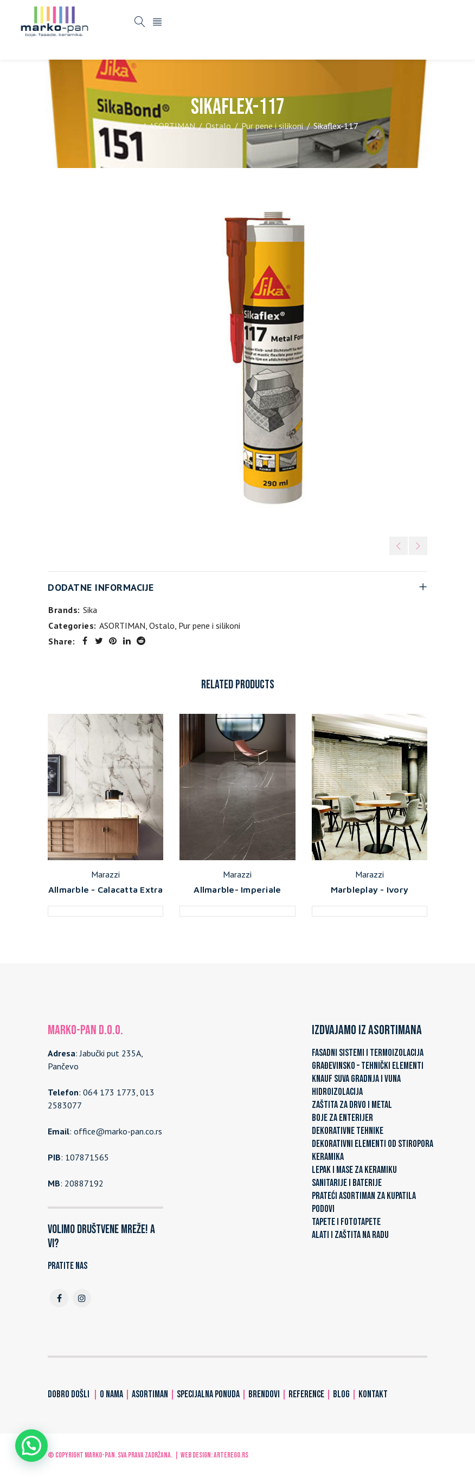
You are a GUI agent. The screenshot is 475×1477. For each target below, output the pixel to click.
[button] (31, 1445)
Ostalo (218, 125)
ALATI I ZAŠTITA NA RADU (350, 1235)
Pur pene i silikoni (272, 125)
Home (128, 125)
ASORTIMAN (172, 125)
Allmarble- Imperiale (237, 889)
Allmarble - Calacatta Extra (105, 889)
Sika (90, 609)
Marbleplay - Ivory (370, 889)
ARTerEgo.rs (231, 1455)
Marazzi (105, 874)
